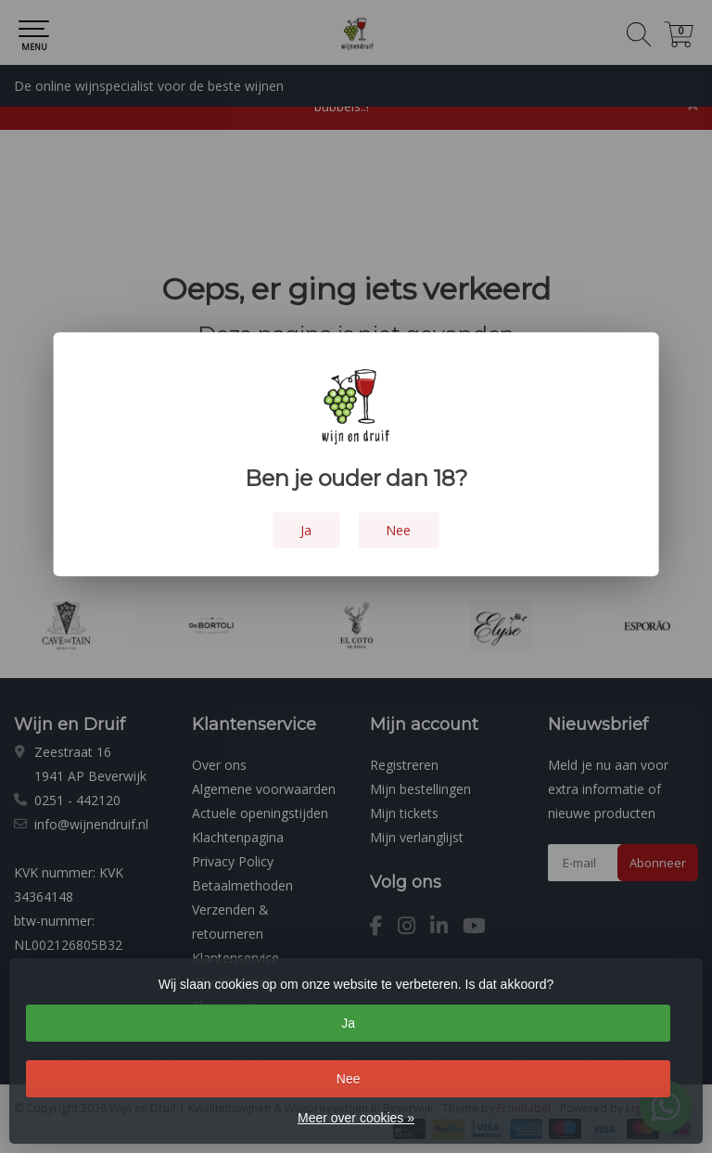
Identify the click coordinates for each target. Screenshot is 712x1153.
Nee (349, 1078)
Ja (348, 1023)
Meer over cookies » (356, 1117)
